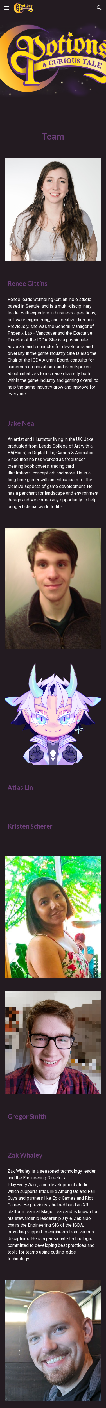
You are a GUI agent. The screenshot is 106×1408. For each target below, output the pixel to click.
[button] (6, 7)
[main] (53, 136)
